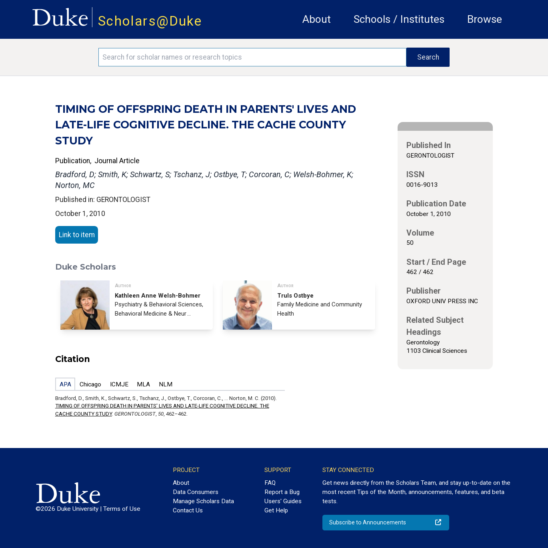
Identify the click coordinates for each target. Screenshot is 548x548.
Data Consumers (195, 492)
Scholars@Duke (150, 21)
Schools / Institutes (399, 19)
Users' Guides (283, 501)
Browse (484, 19)
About (316, 19)
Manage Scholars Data (203, 501)
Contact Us (188, 510)
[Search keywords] (252, 57)
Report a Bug (282, 492)
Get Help (276, 510)
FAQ (270, 482)
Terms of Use (121, 508)
